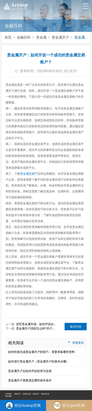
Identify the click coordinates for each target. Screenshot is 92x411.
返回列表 (75, 326)
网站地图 (8, 396)
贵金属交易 (27, 173)
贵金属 (41, 37)
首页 (8, 37)
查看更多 (78, 342)
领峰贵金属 (27, 394)
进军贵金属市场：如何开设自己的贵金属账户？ (36, 324)
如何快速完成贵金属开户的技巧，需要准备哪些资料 (41, 352)
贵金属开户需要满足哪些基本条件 (30, 380)
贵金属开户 (60, 37)
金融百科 (24, 37)
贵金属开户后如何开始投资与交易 (30, 371)
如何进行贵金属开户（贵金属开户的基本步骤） (38, 361)
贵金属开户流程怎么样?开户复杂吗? (36, 328)
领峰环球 (17, 394)
